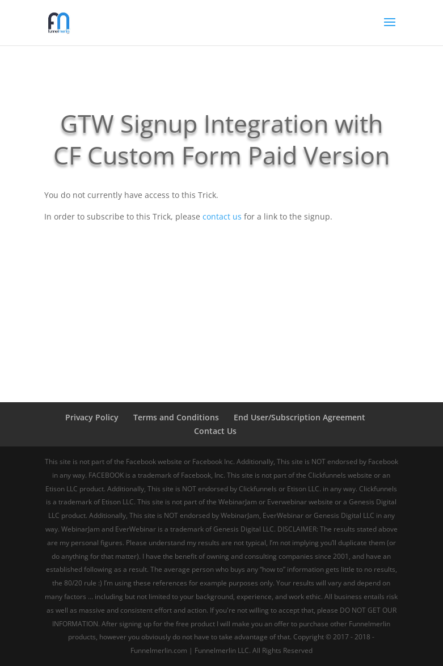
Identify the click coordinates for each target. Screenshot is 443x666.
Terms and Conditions (176, 417)
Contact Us (215, 430)
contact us (222, 216)
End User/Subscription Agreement (299, 417)
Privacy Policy (92, 417)
